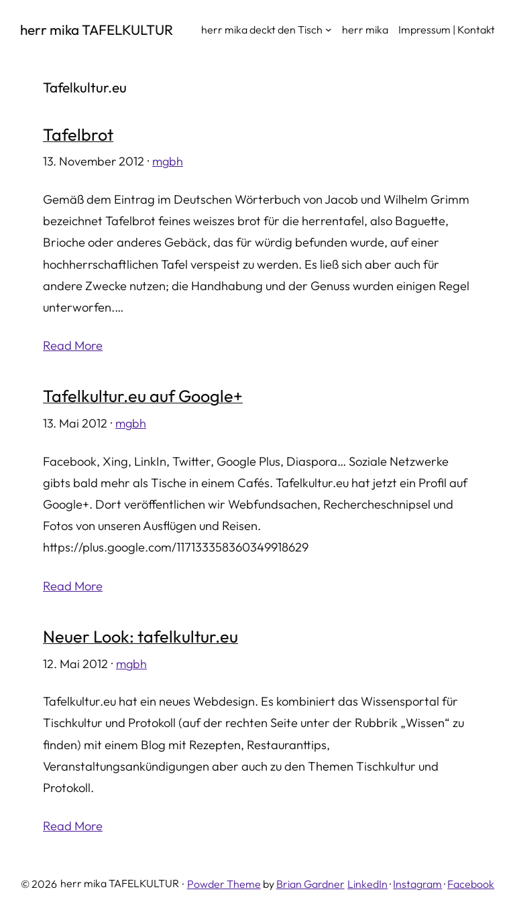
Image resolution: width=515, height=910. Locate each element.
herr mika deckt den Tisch (262, 29)
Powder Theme (224, 884)
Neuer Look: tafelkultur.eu (140, 637)
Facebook (470, 884)
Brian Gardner (310, 884)
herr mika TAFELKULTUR (96, 29)
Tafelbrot (78, 135)
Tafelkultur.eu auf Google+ (143, 396)
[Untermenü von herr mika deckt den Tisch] (328, 29)
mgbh (167, 161)
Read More (73, 345)
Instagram (417, 884)
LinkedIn (367, 884)
